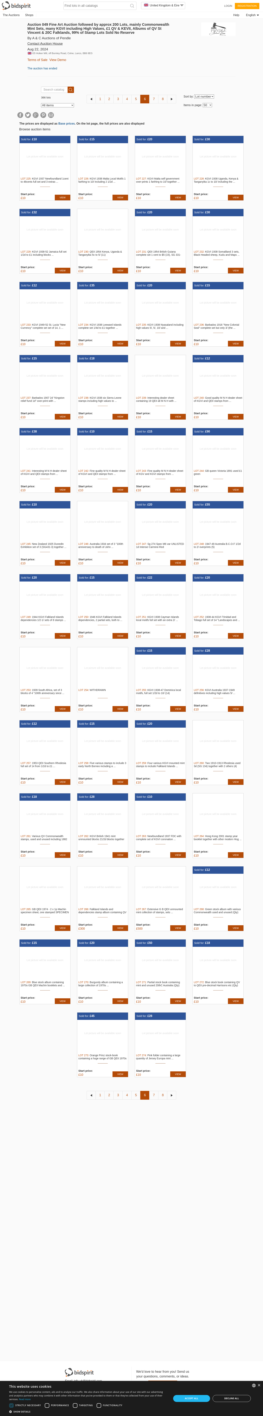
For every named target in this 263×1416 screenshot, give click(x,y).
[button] (88, 1411)
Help (236, 15)
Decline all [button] (231, 1398)
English (252, 15)
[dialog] (131, 1398)
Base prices (66, 123)
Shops (29, 15)
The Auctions (11, 15)
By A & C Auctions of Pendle (49, 38)
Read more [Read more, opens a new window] (25, 1399)
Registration (247, 5)
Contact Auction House (45, 43)
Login (228, 5)
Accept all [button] (191, 1398)
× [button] (259, 1385)
